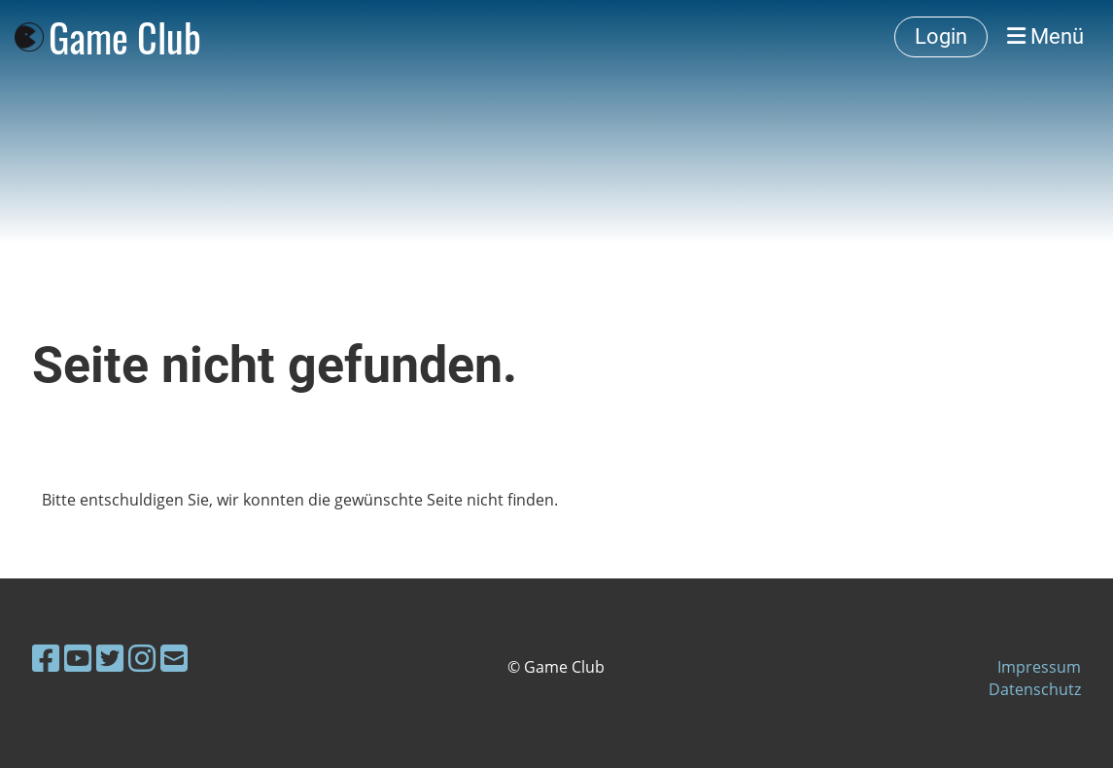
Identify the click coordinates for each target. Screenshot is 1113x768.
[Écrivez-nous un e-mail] (174, 658)
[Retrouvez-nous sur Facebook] (45, 658)
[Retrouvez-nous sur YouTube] (77, 658)
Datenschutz (1035, 689)
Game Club (125, 37)
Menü (1045, 36)
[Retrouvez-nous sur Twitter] (109, 658)
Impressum (1039, 667)
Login (941, 36)
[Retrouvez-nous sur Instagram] (142, 658)
